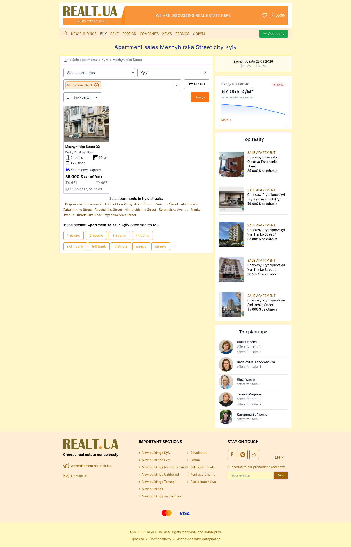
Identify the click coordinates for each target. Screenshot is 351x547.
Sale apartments (84, 60)
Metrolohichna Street (141, 209)
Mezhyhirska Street (127, 60)
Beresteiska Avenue (174, 209)
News (167, 34)
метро (141, 246)
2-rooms (96, 235)
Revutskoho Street (109, 209)
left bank (99, 246)
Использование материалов (198, 539)
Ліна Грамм (246, 379)
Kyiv (104, 60)
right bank (75, 246)
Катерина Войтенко (252, 414)
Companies (149, 34)
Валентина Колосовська (256, 362)
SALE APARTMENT (261, 152)
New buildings (84, 34)
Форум (199, 34)
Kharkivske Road (90, 215)
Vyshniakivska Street (120, 215)
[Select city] (205, 72)
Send (280, 475)
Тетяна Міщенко (249, 394)
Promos (182, 34)
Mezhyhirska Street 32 (82, 147)
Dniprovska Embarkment (84, 204)
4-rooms (142, 235)
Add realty (274, 33)
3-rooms (119, 235)
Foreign (129, 34)
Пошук (200, 97)
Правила (137, 539)
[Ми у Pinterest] (243, 454)
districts (121, 246)
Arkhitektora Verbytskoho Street (128, 204)
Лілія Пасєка (247, 342)
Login (277, 15)
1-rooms (73, 235)
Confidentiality (160, 539)
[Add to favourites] (103, 111)
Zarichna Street (167, 204)
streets (160, 246)
